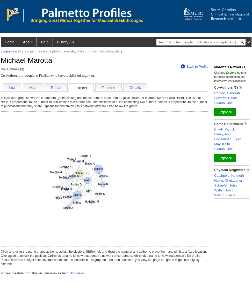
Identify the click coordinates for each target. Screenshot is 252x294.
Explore (225, 112)
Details (135, 88)
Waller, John (223, 190)
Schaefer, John (225, 185)
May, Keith (222, 144)
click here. (77, 273)
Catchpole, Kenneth (229, 175)
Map (32, 88)
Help (44, 42)
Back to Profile (194, 66)
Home (10, 42)
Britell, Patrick (224, 129)
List (12, 88)
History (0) (65, 42)
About (28, 42)
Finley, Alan (222, 134)
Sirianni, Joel (223, 103)
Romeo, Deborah (227, 93)
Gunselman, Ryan (227, 139)
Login (5, 51)
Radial (56, 88)
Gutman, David (225, 98)
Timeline (108, 88)
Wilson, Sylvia (224, 195)
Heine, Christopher (228, 180)
